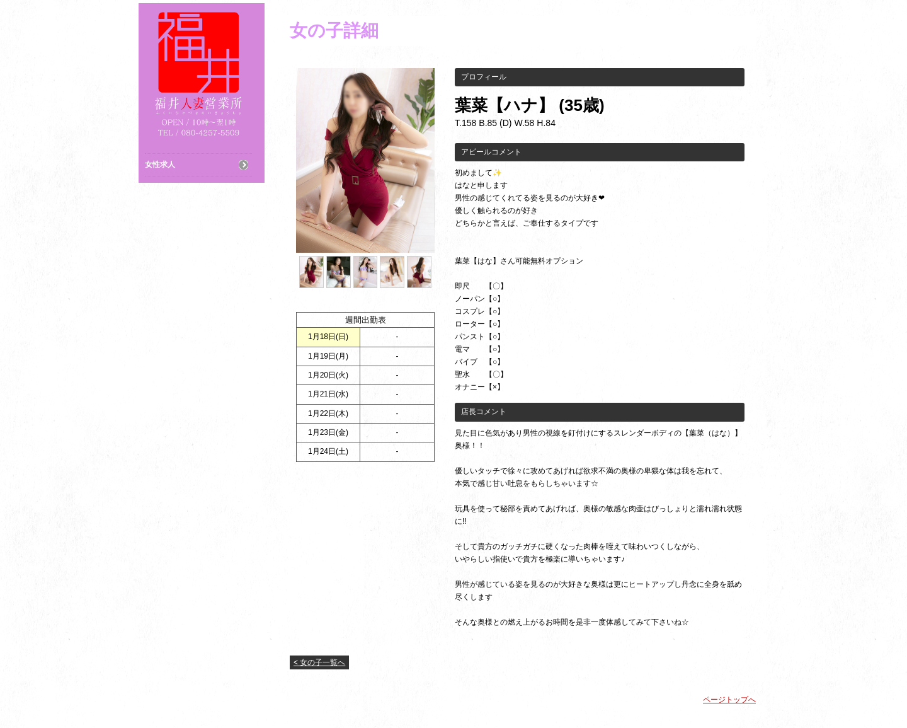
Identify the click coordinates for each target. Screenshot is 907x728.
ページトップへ (729, 699)
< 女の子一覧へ (319, 662)
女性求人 (160, 164)
